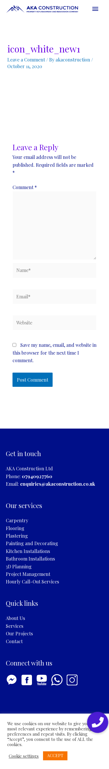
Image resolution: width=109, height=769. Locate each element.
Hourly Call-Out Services (32, 581)
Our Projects (19, 633)
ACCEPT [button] (55, 755)
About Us (15, 618)
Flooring (15, 528)
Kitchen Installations (28, 551)
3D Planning (19, 566)
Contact (14, 641)
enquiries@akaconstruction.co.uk (57, 484)
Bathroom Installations (30, 559)
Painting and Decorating (32, 543)
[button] (98, 722)
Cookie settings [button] (24, 756)
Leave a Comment (26, 60)
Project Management (28, 574)
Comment (24, 187)
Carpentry (17, 520)
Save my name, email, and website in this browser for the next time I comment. (54, 352)
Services (14, 626)
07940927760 (37, 476)
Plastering (17, 536)
